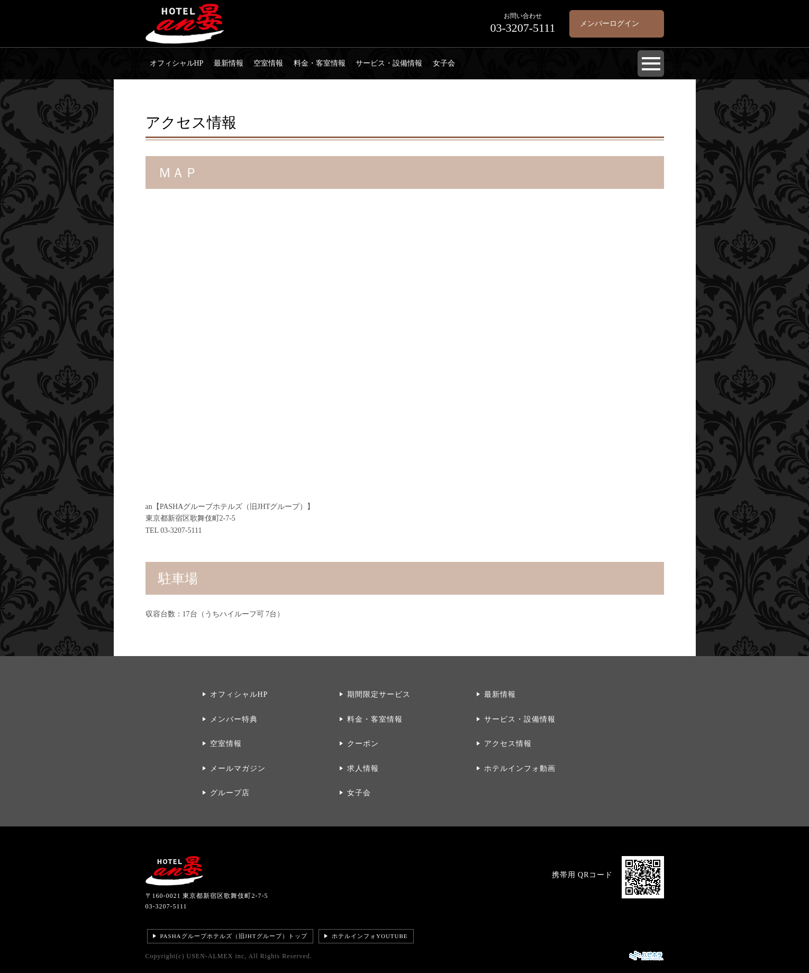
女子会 (444, 63)
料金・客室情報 (320, 63)
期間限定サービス (379, 694)
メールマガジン (238, 768)
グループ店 (230, 793)
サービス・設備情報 (389, 63)
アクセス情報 (508, 744)
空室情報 (268, 63)
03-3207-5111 (166, 906)
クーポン (363, 744)
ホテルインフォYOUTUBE (370, 936)
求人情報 (363, 768)
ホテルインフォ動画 (520, 768)
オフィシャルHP (177, 63)
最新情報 (228, 63)
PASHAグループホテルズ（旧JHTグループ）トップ (233, 936)
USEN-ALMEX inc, (217, 956)
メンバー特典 (234, 719)
